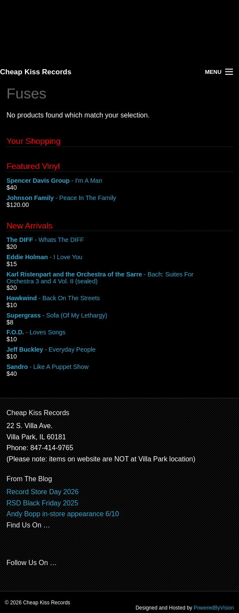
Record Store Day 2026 (42, 491)
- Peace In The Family (119, 198)
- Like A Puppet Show (119, 367)
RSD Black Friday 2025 (42, 503)
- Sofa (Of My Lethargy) (119, 315)
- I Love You (119, 257)
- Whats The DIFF (119, 240)
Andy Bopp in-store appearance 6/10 (62, 514)
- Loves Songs (119, 332)
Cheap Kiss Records (35, 72)
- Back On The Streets (119, 298)
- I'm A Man (119, 181)
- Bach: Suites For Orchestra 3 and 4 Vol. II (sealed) (119, 278)
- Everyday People (119, 349)
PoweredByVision (214, 608)
